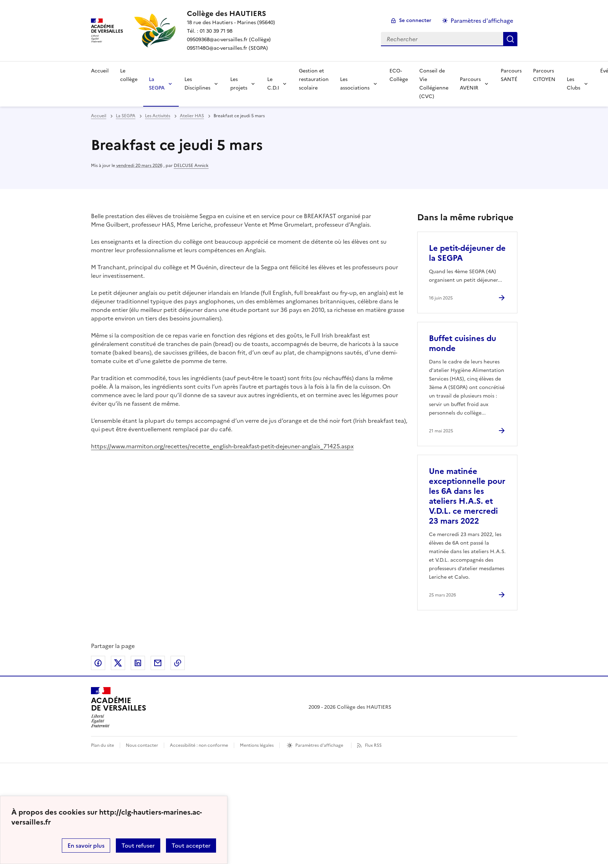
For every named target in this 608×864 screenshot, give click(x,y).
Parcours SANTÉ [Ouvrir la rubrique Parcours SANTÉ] (511, 75)
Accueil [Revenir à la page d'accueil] (100, 71)
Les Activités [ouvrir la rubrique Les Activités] (157, 116)
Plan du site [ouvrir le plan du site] (102, 745)
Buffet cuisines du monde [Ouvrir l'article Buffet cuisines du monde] (462, 343)
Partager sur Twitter (118, 663)
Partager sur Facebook (98, 663)
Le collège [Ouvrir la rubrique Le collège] (129, 75)
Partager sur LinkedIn (138, 663)
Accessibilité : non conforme (199, 745)
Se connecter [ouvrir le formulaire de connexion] (415, 20)
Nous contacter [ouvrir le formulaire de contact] (142, 745)
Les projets (238, 84)
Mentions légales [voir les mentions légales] (257, 745)
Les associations (355, 84)
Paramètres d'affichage (319, 745)
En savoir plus (86, 845)
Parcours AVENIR (470, 84)
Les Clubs (573, 84)
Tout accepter (191, 845)
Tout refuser (138, 845)
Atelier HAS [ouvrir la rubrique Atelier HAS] (192, 116)
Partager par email (158, 663)
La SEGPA (157, 84)
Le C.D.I (273, 84)
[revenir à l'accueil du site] (231, 13)
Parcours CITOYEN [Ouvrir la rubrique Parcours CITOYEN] (544, 75)
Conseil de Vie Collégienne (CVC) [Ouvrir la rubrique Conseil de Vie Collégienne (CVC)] (433, 83)
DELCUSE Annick (191, 165)
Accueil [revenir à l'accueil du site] (98, 116)
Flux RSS (373, 745)
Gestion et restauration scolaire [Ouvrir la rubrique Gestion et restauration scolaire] (314, 79)
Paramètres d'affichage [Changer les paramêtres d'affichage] (482, 20)
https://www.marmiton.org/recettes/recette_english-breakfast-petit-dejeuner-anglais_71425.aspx (222, 446)
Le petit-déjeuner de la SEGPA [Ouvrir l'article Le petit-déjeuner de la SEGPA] (467, 253)
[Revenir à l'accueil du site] (118, 707)
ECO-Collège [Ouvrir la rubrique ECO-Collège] (398, 75)
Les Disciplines (197, 84)
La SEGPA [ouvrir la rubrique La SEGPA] (125, 116)
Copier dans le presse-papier (178, 663)
